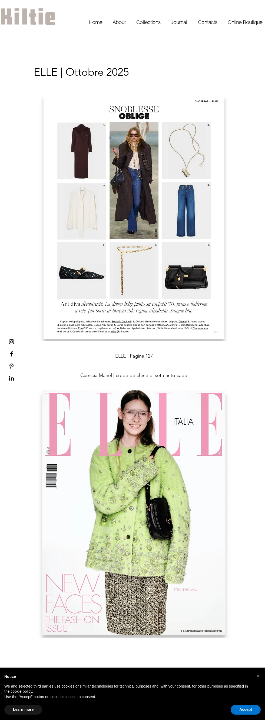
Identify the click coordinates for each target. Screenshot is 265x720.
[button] (258, 676)
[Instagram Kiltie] (11, 341)
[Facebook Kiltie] (11, 354)
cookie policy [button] (21, 691)
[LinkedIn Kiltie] (11, 378)
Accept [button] (245, 709)
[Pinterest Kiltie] (11, 366)
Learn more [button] (23, 709)
